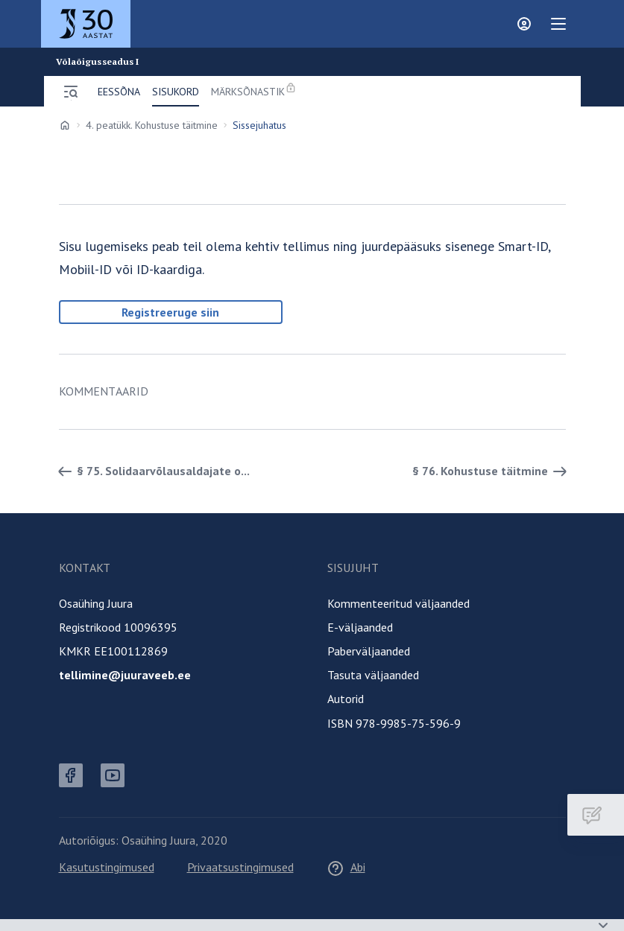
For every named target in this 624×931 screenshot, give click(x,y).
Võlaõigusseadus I (97, 62)
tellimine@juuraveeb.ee (125, 674)
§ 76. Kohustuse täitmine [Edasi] (492, 471)
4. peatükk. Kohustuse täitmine (152, 125)
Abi (346, 866)
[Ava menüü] (71, 92)
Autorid (345, 698)
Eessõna (119, 91)
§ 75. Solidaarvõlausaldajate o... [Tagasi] (151, 471)
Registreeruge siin (170, 312)
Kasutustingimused (106, 866)
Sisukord (175, 91)
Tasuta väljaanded (373, 674)
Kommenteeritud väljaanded (398, 603)
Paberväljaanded (368, 651)
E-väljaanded (360, 627)
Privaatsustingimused (240, 866)
